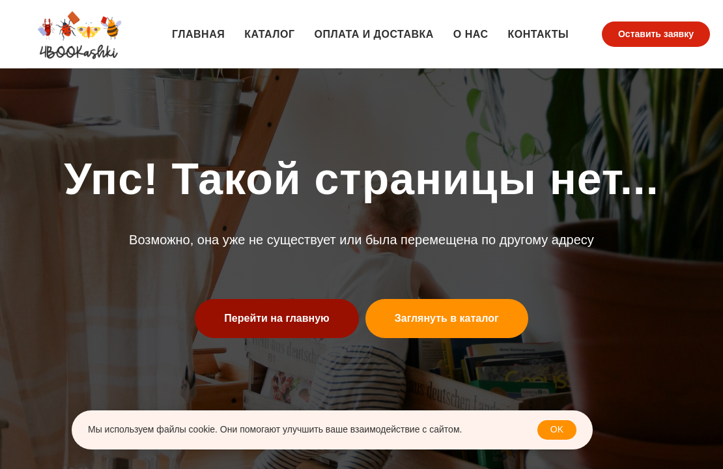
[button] (656, 34)
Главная (198, 34)
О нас (471, 34)
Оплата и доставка (373, 34)
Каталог (269, 34)
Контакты (538, 34)
